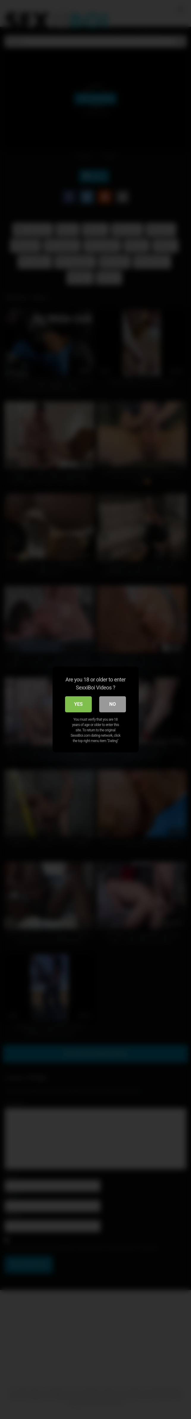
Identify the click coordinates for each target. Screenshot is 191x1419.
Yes (78, 704)
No (112, 704)
